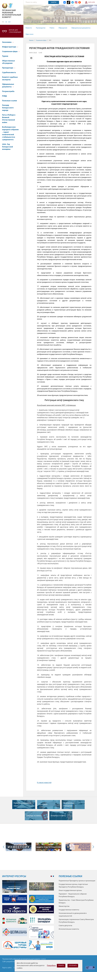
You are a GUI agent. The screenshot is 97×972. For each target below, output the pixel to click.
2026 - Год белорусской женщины (7, 146)
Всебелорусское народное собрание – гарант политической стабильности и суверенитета (10, 133)
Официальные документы (80, 28)
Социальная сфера (11, 51)
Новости (29, 28)
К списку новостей (44, 783)
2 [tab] (53, 876)
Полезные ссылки (9, 101)
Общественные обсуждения (8, 62)
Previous (4, 847)
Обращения (63, 28)
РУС (3, 22)
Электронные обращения (68, 804)
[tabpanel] (28, 916)
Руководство (40, 28)
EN (6, 22)
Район (52, 28)
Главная (31, 40)
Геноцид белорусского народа (8, 107)
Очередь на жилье (33, 816)
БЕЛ (9, 22)
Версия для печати (31, 58)
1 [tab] (51, 876)
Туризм (5, 56)
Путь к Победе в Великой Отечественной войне (8, 118)
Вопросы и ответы (58, 816)
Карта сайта (91, 2)
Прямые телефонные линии (22, 804)
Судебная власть (9, 72)
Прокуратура (8, 68)
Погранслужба (8, 91)
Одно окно (29, 34)
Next (93, 847)
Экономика (7, 42)
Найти (53, 2)
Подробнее (51, 966)
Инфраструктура (10, 47)
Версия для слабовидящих (15, 31)
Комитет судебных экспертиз (10, 78)
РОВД (4, 96)
